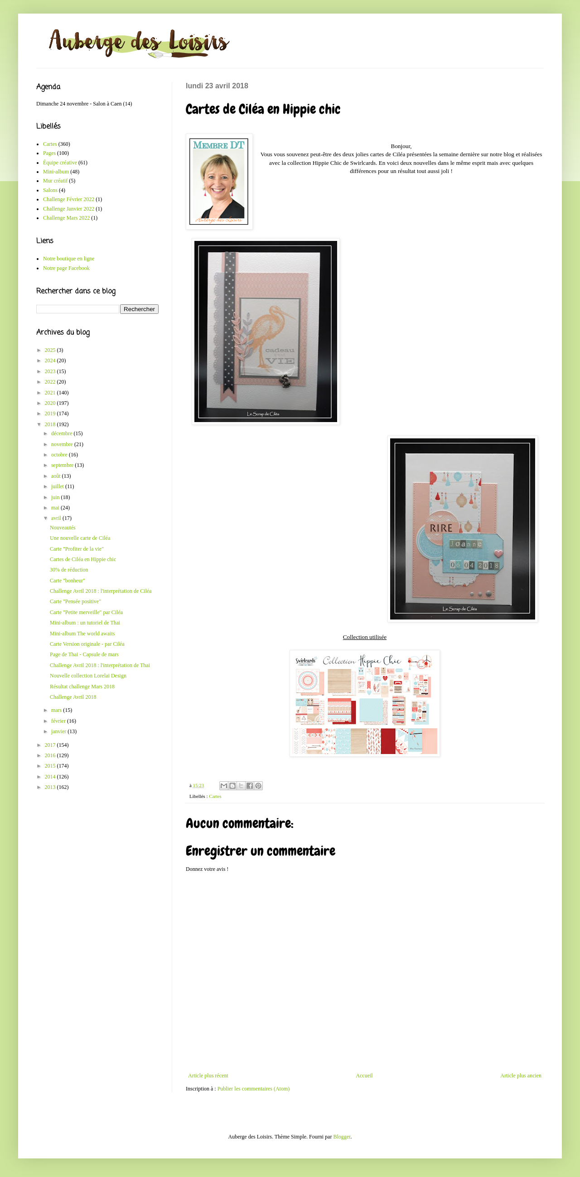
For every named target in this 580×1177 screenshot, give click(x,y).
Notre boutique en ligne (69, 258)
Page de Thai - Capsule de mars (84, 654)
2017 (51, 745)
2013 (51, 787)
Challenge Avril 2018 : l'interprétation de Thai (100, 665)
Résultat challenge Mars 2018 (82, 686)
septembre (63, 465)
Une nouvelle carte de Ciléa (80, 538)
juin (56, 497)
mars (57, 710)
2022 (51, 382)
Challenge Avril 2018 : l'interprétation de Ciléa (101, 591)
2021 (51, 392)
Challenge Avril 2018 (73, 697)
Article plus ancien (520, 1075)
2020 (51, 403)
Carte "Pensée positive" (75, 601)
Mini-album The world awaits (82, 633)
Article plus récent (208, 1075)
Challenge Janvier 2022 (68, 209)
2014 (51, 776)
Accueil (364, 1075)
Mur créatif (55, 181)
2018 (51, 424)
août (56, 476)
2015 (51, 766)
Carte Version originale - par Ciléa (87, 644)
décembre (62, 433)
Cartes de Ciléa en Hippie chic (83, 559)
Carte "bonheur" (67, 580)
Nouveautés (63, 527)
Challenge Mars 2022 (66, 218)
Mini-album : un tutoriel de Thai (85, 623)
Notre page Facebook (66, 268)
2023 (51, 371)
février (59, 721)
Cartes (215, 796)
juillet (58, 486)
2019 (51, 413)
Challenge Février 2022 (68, 199)
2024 (51, 360)
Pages (49, 153)
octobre (60, 455)
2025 (51, 350)
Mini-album (56, 171)
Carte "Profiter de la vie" (77, 549)
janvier (59, 731)
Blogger (341, 1137)
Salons (50, 190)
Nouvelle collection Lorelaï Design (88, 676)
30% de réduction (69, 570)
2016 (51, 755)
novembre (62, 444)
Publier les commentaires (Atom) (254, 1089)
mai (56, 507)
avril (57, 518)
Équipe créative (60, 162)
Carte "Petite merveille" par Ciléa (86, 612)
